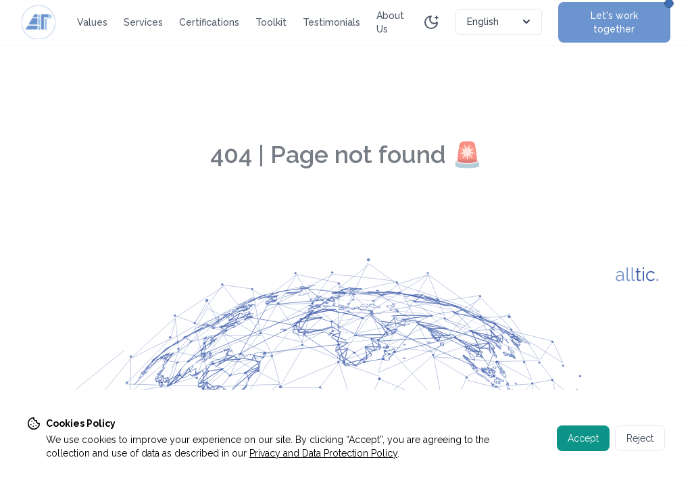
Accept (583, 438)
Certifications (209, 22)
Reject (639, 438)
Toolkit (271, 22)
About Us (390, 22)
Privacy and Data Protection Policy (323, 453)
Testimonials (331, 22)
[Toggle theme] (431, 22)
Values (92, 22)
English (500, 21)
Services (143, 22)
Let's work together (630, 18)
